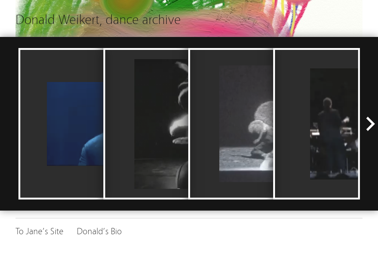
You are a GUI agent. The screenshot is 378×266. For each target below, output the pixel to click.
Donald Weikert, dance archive (98, 18)
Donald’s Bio (99, 230)
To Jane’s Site (39, 230)
